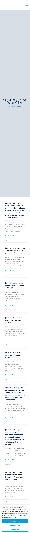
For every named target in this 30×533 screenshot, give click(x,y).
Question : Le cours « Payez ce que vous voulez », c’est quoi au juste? (15, 250)
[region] (15, 519)
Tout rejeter (15, 530)
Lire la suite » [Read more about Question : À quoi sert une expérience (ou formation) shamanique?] (9, 305)
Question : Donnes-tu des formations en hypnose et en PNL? (14, 320)
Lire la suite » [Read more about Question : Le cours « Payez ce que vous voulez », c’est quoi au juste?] (9, 270)
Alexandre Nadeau (9, 5)
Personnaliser (15, 525)
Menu (26, 5)
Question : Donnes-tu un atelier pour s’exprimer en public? (14, 355)
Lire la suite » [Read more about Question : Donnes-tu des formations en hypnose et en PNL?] (9, 340)
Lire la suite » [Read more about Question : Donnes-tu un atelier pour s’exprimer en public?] (9, 375)
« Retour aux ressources (15, 106)
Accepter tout (15, 521)
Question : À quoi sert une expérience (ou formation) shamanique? (14, 285)
